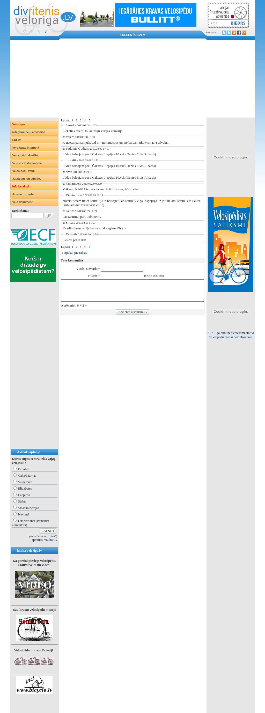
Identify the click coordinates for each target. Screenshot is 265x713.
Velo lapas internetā (25, 147)
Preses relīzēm (132, 35)
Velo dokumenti (22, 201)
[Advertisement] (132, 78)
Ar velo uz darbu (23, 194)
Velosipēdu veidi (23, 170)
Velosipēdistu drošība (27, 163)
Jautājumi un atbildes (26, 178)
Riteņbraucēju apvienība (28, 132)
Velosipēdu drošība (25, 155)
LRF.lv (16, 139)
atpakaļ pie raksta (75, 252)
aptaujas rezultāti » (44, 540)
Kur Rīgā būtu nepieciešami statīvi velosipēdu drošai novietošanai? (230, 335)
